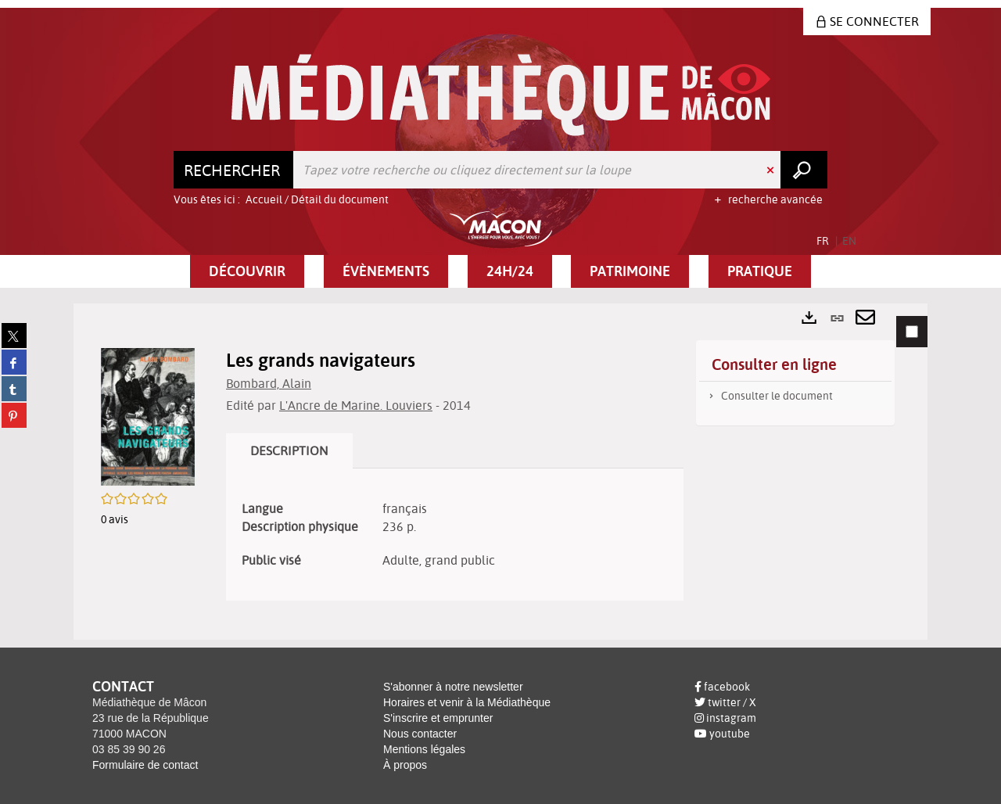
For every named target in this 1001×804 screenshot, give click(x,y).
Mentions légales (424, 749)
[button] (247, 271)
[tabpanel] (500, 471)
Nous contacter (420, 733)
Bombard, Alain (268, 383)
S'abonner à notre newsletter (453, 686)
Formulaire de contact (145, 765)
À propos (405, 765)
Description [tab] (289, 450)
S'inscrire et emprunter (438, 718)
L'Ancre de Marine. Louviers (355, 405)
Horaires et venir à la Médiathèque (467, 702)
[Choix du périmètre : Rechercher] (234, 169)
